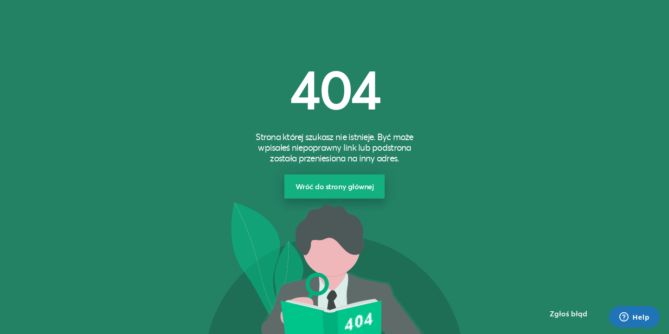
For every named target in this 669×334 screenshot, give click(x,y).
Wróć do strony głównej (334, 186)
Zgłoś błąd (568, 313)
